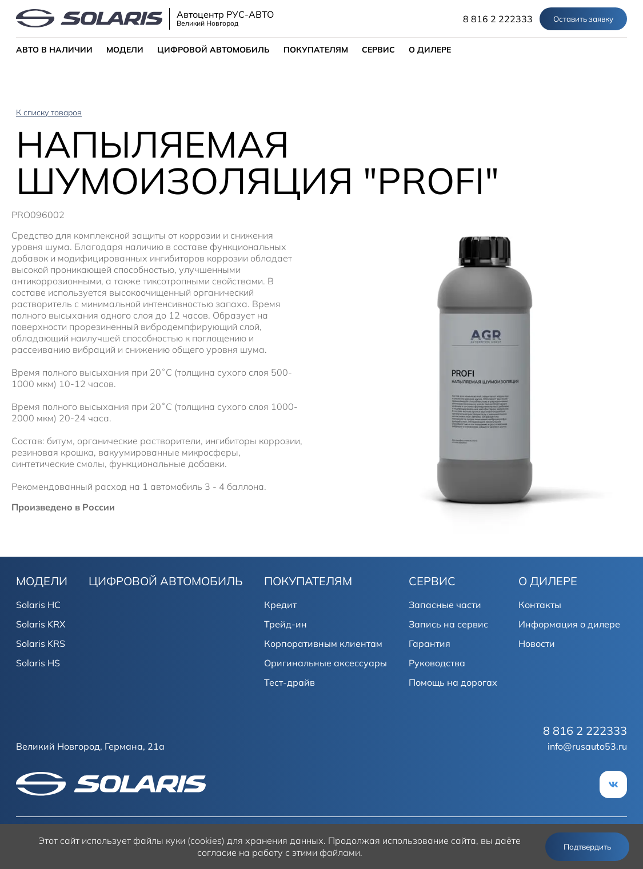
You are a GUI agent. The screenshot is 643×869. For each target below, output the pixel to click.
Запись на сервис (448, 624)
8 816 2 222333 (498, 19)
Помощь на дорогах (453, 682)
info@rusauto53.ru (587, 746)
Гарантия (429, 643)
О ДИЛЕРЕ (430, 50)
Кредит (280, 604)
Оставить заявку (583, 18)
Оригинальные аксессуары (325, 663)
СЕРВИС (378, 50)
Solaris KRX (40, 624)
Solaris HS (38, 663)
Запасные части (445, 604)
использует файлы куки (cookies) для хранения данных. (204, 840)
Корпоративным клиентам (323, 643)
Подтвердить (587, 846)
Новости (536, 643)
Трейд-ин (285, 624)
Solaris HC (38, 604)
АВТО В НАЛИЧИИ (54, 50)
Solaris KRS (40, 643)
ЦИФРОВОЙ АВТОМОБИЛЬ (213, 50)
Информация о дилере (569, 624)
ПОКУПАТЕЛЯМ (315, 50)
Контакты (539, 604)
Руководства (437, 663)
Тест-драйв (289, 682)
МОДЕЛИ (124, 50)
